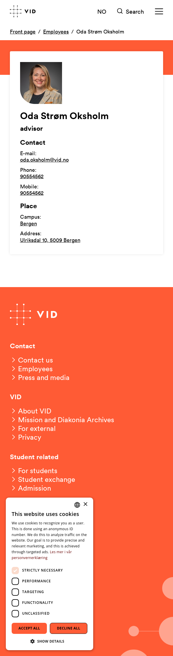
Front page (23, 31)
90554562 (32, 176)
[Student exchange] (42, 479)
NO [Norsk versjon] (101, 11)
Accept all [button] (29, 628)
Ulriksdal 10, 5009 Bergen (50, 239)
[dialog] (49, 574)
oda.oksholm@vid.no (44, 159)
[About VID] (30, 410)
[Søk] (130, 11)
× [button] (85, 504)
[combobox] (77, 505)
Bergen (28, 223)
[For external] (33, 428)
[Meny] (159, 11)
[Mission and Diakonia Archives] (62, 419)
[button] (49, 641)
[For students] (33, 470)
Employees (56, 31)
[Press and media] (40, 377)
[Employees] (31, 368)
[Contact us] (31, 360)
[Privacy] (25, 437)
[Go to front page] (23, 11)
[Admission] (30, 488)
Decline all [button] (68, 628)
